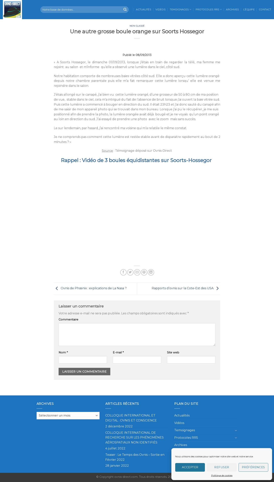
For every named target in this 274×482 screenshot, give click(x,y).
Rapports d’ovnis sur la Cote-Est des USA (186, 288)
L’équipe (249, 9)
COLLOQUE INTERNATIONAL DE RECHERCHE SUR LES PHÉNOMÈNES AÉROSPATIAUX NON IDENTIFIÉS (134, 437)
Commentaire (68, 319)
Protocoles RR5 (209, 9)
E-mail (118, 352)
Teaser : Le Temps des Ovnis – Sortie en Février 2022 (134, 457)
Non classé (137, 26)
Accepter (190, 467)
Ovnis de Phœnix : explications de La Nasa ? (90, 288)
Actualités (143, 9)
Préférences (253, 467)
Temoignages (180, 9)
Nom (63, 352)
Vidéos (160, 9)
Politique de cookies (221, 475)
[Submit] (125, 9)
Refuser (221, 467)
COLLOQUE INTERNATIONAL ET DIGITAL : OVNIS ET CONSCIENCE (131, 418)
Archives (232, 9)
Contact (265, 9)
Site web (173, 352)
